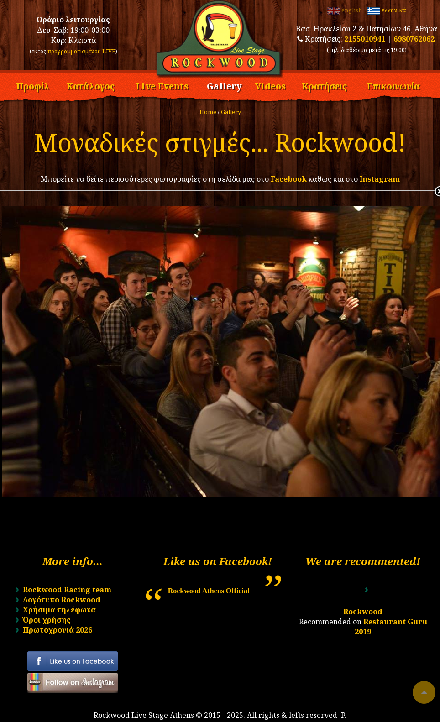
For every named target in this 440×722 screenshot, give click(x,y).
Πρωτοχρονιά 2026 (57, 630)
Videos (270, 85)
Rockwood (362, 612)
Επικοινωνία (393, 85)
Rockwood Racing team (67, 590)
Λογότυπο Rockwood (61, 600)
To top (424, 692)
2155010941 (364, 39)
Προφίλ (32, 85)
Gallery (224, 85)
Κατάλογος (90, 85)
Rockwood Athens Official (209, 591)
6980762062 (414, 39)
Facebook (289, 179)
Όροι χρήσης (47, 620)
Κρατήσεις (324, 85)
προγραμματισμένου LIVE (81, 51)
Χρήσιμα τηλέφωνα (59, 610)
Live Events (162, 85)
